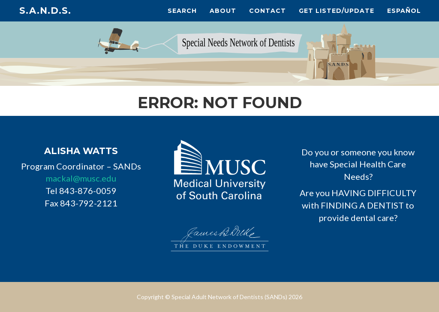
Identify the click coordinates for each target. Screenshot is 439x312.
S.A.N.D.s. (45, 10)
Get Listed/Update (336, 11)
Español (404, 11)
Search (182, 11)
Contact (267, 11)
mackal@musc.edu (81, 178)
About (223, 11)
